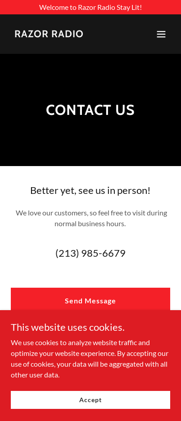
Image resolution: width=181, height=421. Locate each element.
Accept (90, 399)
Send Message (90, 300)
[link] (49, 34)
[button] (161, 34)
